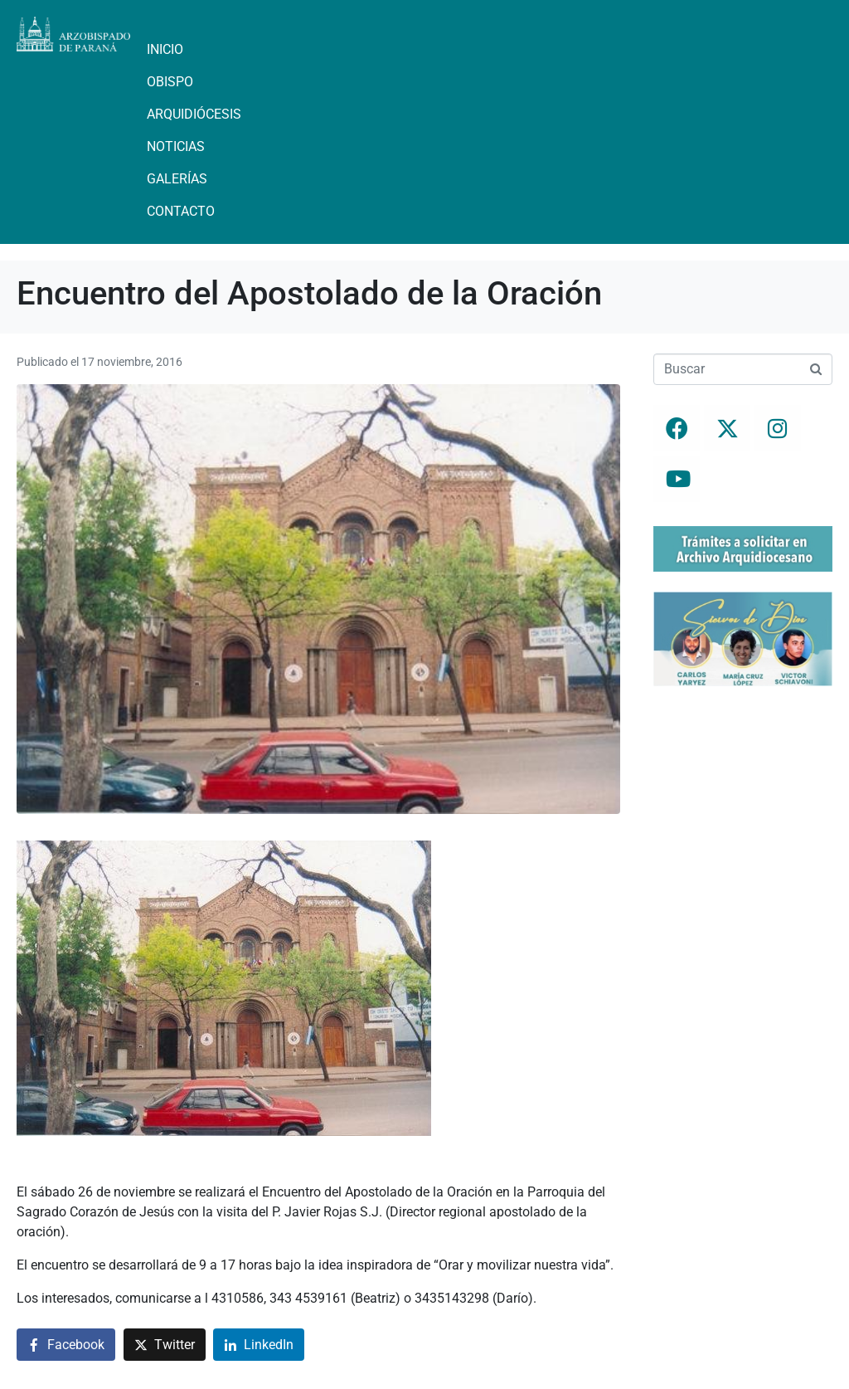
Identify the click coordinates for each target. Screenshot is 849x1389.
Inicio (165, 49)
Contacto (181, 211)
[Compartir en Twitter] (165, 1344)
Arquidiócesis (194, 114)
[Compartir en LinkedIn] (258, 1344)
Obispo (170, 82)
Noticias (176, 146)
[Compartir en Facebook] (66, 1344)
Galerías (177, 179)
